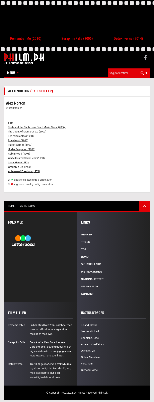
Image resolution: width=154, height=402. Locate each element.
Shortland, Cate (90, 337)
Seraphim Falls (16, 342)
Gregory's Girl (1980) (19, 166)
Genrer (86, 234)
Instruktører (91, 271)
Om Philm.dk (89, 286)
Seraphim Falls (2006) (77, 38)
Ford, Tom (87, 363)
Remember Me (16, 325)
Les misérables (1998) (21, 135)
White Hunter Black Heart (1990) (26, 158)
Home (11, 205)
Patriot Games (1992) (20, 144)
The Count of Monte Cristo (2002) (27, 131)
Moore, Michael (90, 331)
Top (83, 249)
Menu (12, 73)
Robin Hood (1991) (19, 153)
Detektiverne (15, 363)
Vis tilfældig (27, 205)
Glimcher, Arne (89, 369)
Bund (85, 256)
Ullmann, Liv (88, 350)
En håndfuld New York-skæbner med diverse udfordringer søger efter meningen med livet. (51, 329)
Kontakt (87, 293)
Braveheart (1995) (18, 140)
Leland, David (89, 325)
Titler (85, 241)
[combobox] (129, 73)
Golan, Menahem (90, 357)
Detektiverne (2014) (128, 38)
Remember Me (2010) (25, 38)
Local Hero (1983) (18, 162)
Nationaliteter (92, 279)
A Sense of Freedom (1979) (24, 171)
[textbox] (130, 73)
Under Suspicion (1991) (21, 149)
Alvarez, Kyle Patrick (92, 344)
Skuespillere (91, 264)
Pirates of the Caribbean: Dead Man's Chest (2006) (37, 127)
